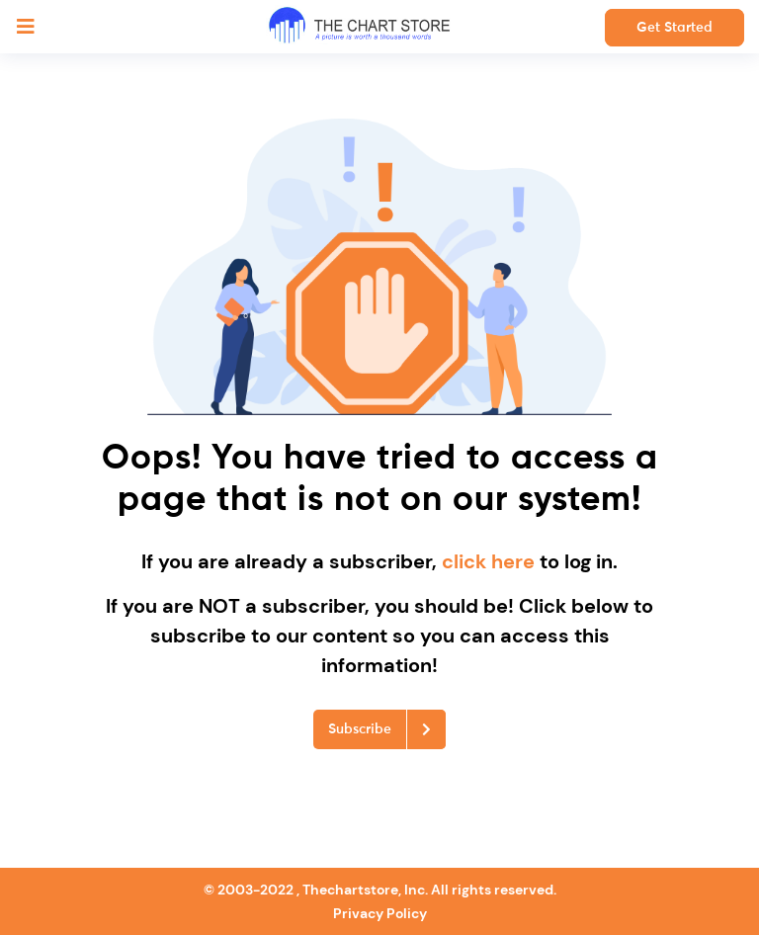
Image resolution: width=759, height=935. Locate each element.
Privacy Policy (380, 913)
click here (491, 561)
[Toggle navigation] (25, 27)
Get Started (674, 28)
